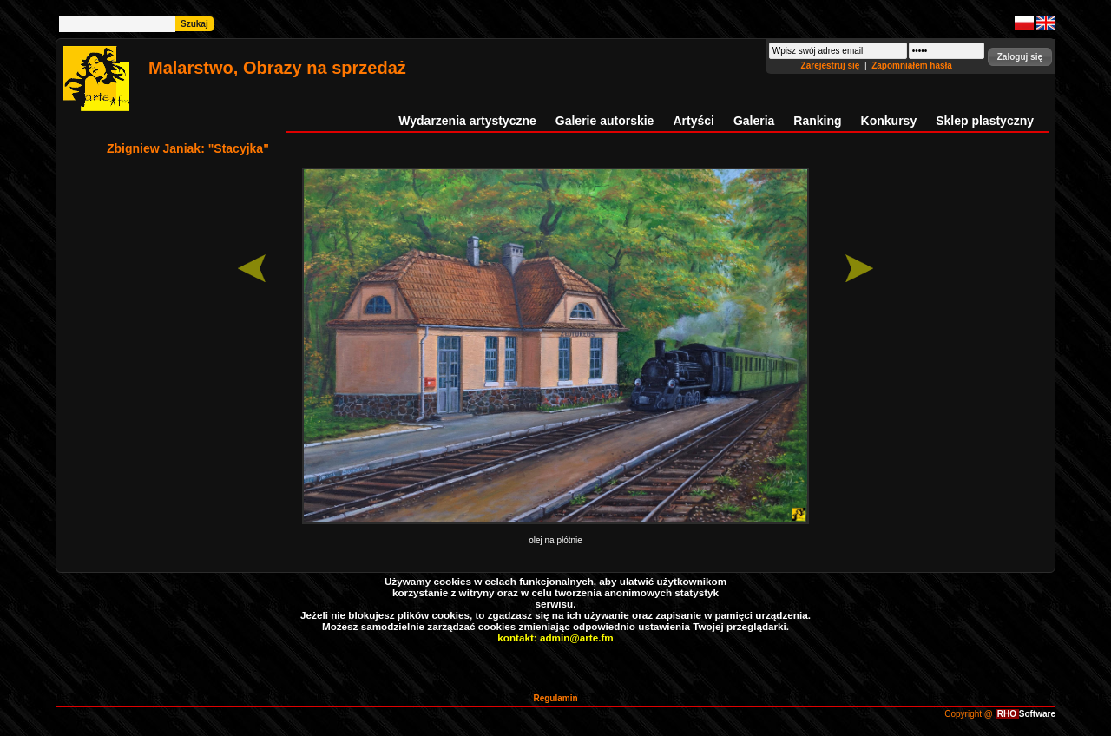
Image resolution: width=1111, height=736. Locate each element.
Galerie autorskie (605, 121)
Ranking (817, 121)
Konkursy (889, 121)
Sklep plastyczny (985, 121)
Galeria (753, 121)
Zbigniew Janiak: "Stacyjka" (188, 148)
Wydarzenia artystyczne (467, 121)
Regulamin (555, 698)
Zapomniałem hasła (911, 65)
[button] (1020, 57)
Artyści (693, 121)
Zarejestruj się (832, 65)
